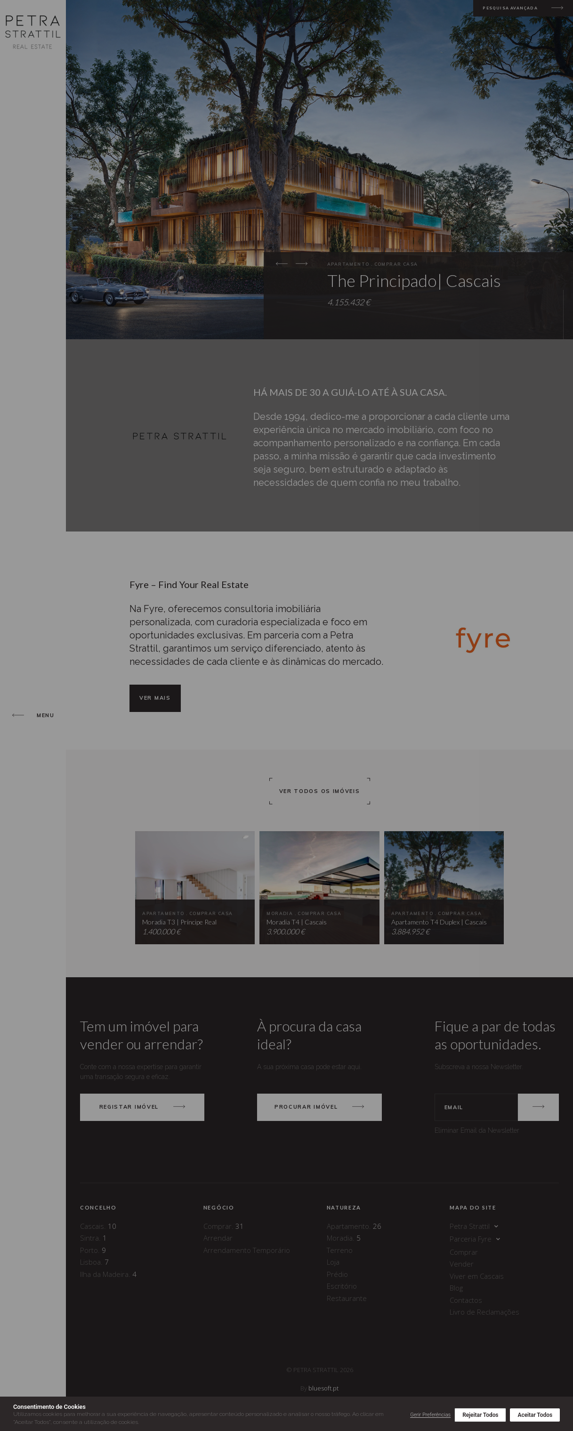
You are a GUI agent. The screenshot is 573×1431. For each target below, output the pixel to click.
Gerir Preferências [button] (430, 1415)
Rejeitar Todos (480, 1415)
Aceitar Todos (534, 1415)
